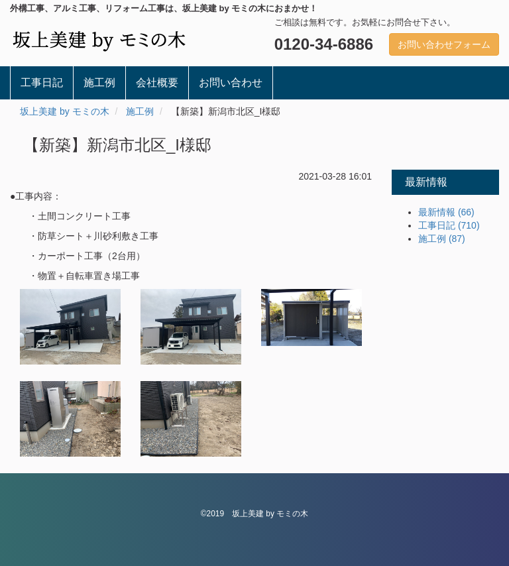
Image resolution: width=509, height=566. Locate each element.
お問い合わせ (230, 82)
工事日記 (42, 82)
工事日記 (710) (449, 225)
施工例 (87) (441, 238)
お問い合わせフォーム (444, 44)
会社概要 (157, 82)
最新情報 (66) (446, 212)
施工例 (99, 82)
